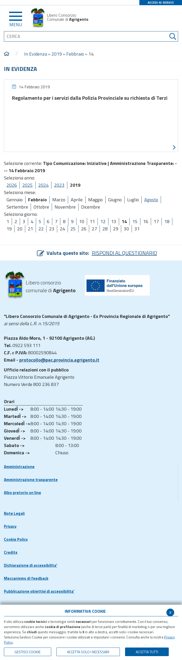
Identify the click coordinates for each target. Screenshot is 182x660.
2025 (27, 185)
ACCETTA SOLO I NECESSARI (88, 652)
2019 (56, 53)
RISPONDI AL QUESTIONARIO (124, 253)
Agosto (151, 199)
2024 (43, 185)
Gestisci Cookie (28, 652)
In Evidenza (35, 53)
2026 (11, 185)
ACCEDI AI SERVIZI (161, 2)
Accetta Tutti (147, 652)
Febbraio (75, 53)
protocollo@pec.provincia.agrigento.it (59, 359)
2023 (59, 185)
